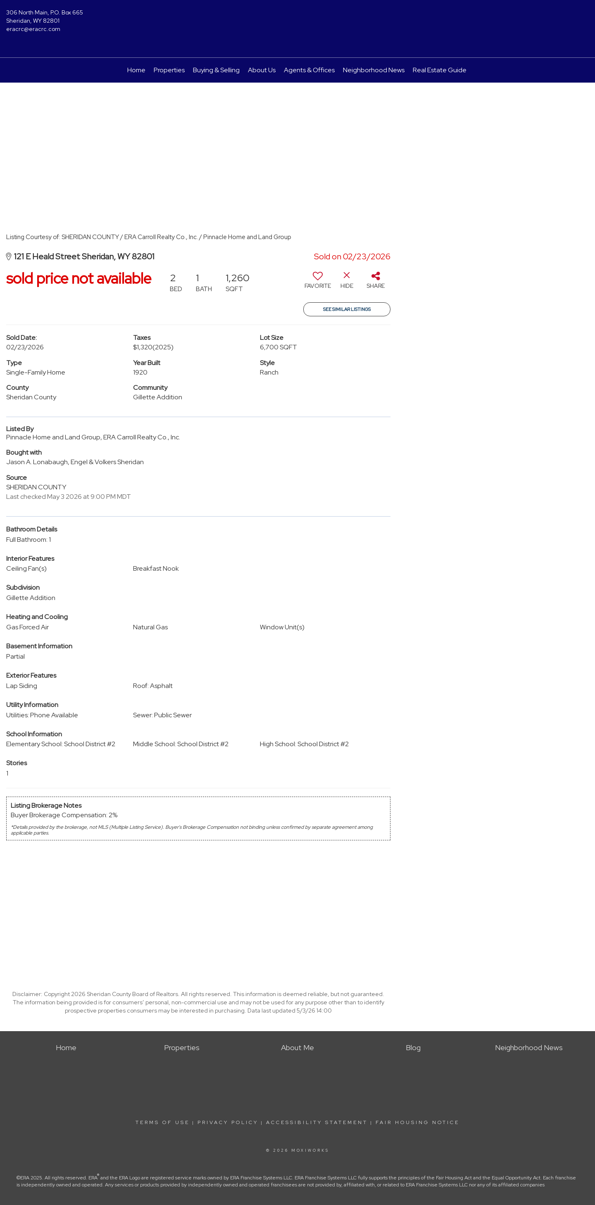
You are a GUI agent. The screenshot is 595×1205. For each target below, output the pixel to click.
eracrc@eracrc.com (33, 29)
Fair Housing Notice (417, 1122)
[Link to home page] (297, 18)
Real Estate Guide (439, 70)
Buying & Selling (216, 70)
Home (136, 70)
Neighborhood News (374, 70)
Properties (169, 70)
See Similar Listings (347, 309)
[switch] (317, 283)
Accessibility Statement (317, 1122)
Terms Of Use (163, 1122)
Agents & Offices (309, 70)
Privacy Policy (228, 1122)
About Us (262, 70)
